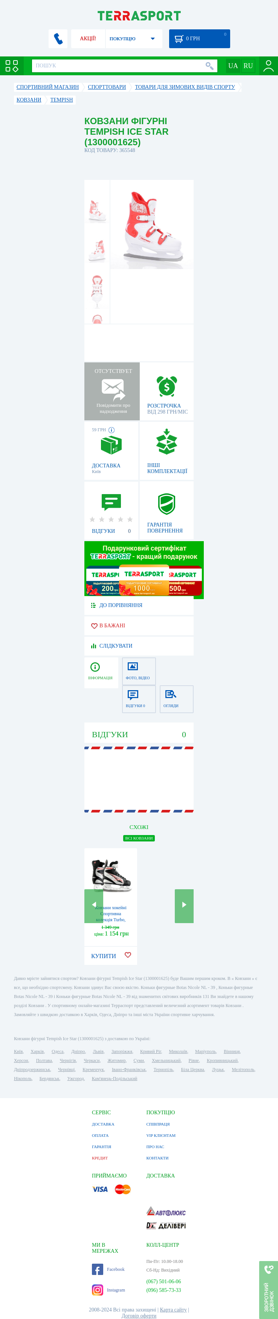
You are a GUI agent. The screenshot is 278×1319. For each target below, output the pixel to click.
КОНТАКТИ (157, 1158)
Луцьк (218, 1069)
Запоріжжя (122, 1051)
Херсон (21, 1060)
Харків (37, 1051)
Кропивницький (222, 1060)
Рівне (193, 1060)
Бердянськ (50, 1078)
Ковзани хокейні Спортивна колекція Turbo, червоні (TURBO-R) (111, 919)
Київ (18, 1051)
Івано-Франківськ (129, 1069)
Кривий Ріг (150, 1051)
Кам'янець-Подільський (114, 1078)
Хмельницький (166, 1060)
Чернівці (66, 1069)
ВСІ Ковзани (139, 838)
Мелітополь (243, 1069)
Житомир (116, 1060)
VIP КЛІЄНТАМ (161, 1135)
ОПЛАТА (100, 1135)
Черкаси (92, 1060)
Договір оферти (139, 1316)
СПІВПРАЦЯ (158, 1124)
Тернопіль (163, 1069)
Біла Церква (192, 1069)
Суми (138, 1060)
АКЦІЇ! (88, 38)
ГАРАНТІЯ (101, 1146)
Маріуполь (205, 1051)
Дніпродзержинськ (32, 1069)
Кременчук (93, 1069)
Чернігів (68, 1060)
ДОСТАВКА (103, 1124)
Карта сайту (173, 1310)
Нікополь (23, 1078)
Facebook (108, 1269)
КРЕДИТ (100, 1158)
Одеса (57, 1051)
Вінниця (232, 1051)
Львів (98, 1051)
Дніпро (78, 1051)
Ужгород (75, 1078)
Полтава (44, 1060)
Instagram (108, 1290)
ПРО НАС (155, 1146)
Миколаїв (178, 1051)
